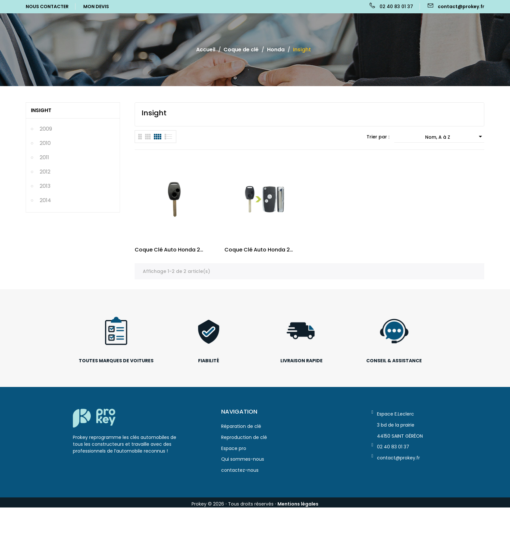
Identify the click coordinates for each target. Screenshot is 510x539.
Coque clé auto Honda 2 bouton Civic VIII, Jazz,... (257, 253)
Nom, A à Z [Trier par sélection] (454, 140)
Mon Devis (96, 6)
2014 (45, 232)
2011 (44, 189)
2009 (46, 160)
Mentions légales (297, 507)
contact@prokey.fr (461, 6)
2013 (45, 217)
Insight (41, 142)
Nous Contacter (47, 6)
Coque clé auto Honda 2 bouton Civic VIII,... (167, 253)
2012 (45, 203)
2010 (45, 174)
